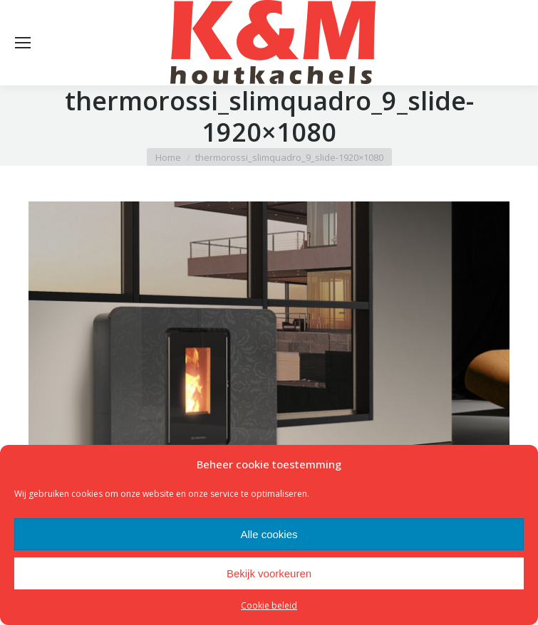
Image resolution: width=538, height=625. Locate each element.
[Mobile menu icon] (22, 42)
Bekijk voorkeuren (269, 573)
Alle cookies (268, 534)
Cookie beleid (269, 605)
